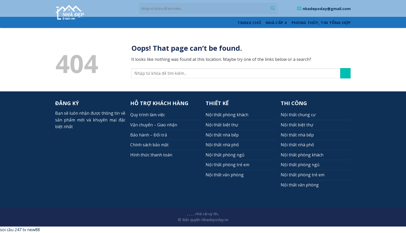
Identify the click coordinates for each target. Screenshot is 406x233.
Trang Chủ (249, 22)
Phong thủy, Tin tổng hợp (321, 22)
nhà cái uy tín (206, 213)
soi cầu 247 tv (13, 229)
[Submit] (272, 8)
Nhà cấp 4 (276, 22)
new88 (33, 229)
